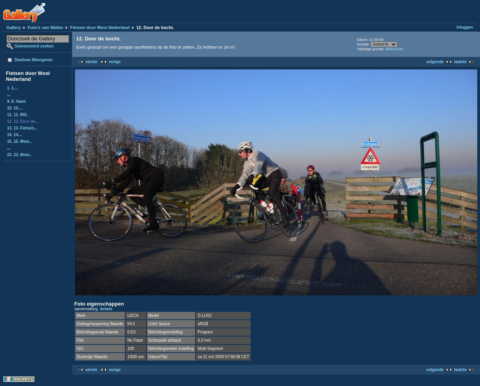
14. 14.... (14, 135)
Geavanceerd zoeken (34, 46)
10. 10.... (14, 108)
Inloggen (464, 27)
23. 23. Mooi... (20, 155)
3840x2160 (394, 49)
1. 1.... (12, 88)
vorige (115, 62)
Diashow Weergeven (34, 60)
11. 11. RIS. (17, 115)
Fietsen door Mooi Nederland (100, 27)
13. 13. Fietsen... (22, 128)
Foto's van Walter (45, 27)
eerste (91, 62)
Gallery (13, 27)
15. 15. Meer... (20, 141)
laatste (460, 62)
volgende (434, 62)
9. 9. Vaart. (16, 101)
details (106, 309)
